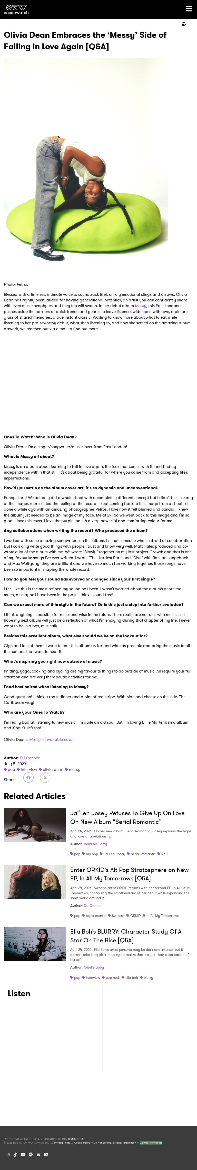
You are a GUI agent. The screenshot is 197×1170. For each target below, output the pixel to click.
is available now (56, 739)
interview (29, 769)
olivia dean (53, 769)
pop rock (113, 977)
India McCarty (95, 843)
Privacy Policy (62, 1143)
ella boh (131, 977)
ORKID (135, 915)
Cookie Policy (82, 1143)
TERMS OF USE (76, 1139)
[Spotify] (31, 1154)
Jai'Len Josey (114, 853)
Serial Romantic (143, 853)
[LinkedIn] (46, 1154)
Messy (140, 306)
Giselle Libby (94, 967)
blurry (148, 977)
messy (74, 769)
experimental (96, 915)
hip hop (92, 853)
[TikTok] (15, 1154)
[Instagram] (8, 1154)
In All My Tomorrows (162, 915)
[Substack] (38, 1154)
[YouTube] (23, 1154)
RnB (164, 853)
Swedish (118, 915)
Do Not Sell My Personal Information (115, 1143)
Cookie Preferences (151, 1143)
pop (11, 769)
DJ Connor (30, 758)
